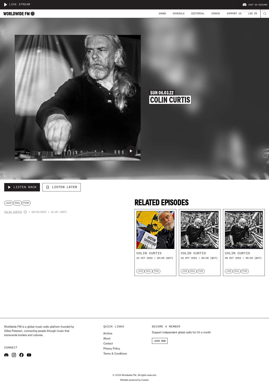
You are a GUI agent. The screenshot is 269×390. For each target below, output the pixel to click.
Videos (215, 13)
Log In (252, 13)
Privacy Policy (111, 349)
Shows (162, 13)
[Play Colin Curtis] (130, 150)
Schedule (179, 13)
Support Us (234, 13)
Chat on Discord (255, 5)
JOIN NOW (160, 340)
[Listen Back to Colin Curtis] (22, 187)
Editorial (197, 13)
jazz (9, 203)
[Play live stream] (5, 5)
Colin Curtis (13, 212)
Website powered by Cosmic (134, 380)
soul (17, 203)
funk (26, 203)
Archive (107, 333)
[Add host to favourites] (25, 212)
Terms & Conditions (115, 354)
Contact (108, 344)
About (106, 339)
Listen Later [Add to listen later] (61, 187)
